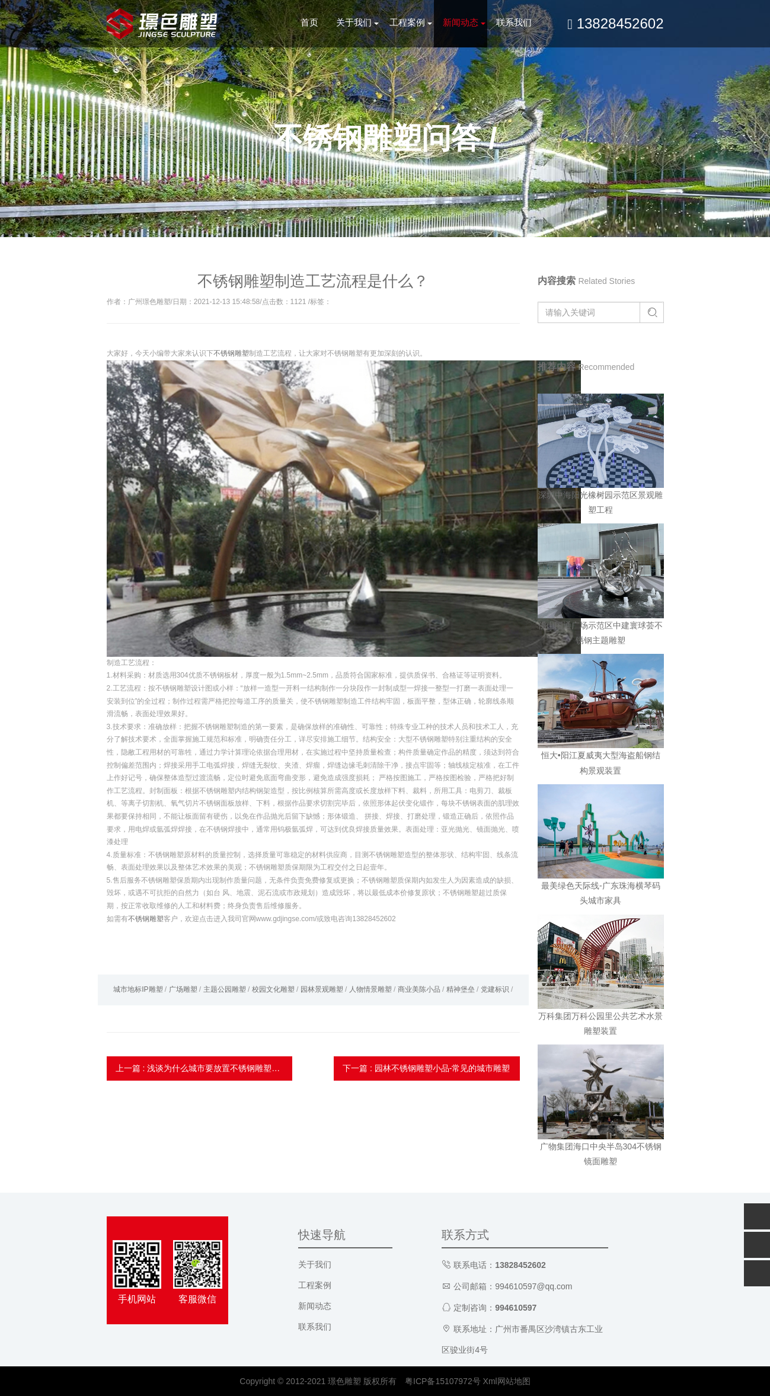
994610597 (515, 1307)
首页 (309, 22)
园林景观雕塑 (322, 989)
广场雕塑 (183, 989)
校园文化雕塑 (273, 989)
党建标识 (495, 989)
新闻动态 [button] (460, 22)
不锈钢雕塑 (231, 353)
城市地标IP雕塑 (137, 989)
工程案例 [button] (407, 22)
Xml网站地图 (507, 1381)
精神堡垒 (460, 989)
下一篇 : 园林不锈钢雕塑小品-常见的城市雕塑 (426, 1068)
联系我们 (514, 22)
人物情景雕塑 (370, 989)
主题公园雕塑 (224, 989)
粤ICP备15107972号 (443, 1381)
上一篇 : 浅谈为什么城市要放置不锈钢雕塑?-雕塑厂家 (204, 1068)
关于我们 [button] (354, 22)
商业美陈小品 (419, 989)
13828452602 (615, 23)
